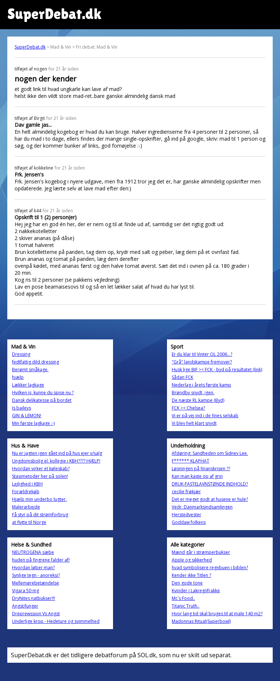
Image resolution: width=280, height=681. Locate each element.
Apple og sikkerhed (192, 560)
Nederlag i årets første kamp (201, 385)
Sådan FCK (182, 377)
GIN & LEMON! (26, 415)
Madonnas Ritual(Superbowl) (201, 621)
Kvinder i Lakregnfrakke (196, 590)
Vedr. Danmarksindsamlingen (202, 507)
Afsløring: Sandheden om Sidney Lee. (210, 453)
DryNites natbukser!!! (33, 598)
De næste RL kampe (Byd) (198, 400)
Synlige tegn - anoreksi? (36, 575)
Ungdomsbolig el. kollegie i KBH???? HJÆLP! (56, 461)
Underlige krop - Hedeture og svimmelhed (56, 621)
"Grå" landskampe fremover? (202, 362)
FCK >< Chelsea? (188, 408)
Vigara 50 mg (25, 590)
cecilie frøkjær (186, 491)
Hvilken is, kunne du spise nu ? (43, 392)
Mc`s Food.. (183, 598)
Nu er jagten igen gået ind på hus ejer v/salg (57, 453)
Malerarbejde (26, 507)
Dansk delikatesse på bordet (41, 400)
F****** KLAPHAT (190, 461)
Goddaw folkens (189, 522)
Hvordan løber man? (33, 567)
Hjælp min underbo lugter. (39, 499)
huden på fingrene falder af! (41, 560)
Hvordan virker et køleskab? (41, 468)
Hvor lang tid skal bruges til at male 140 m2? (217, 613)
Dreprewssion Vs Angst (36, 613)
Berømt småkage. (30, 369)
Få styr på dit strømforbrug (40, 514)
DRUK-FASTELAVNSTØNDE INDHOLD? (210, 484)
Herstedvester (186, 514)
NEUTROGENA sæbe (33, 552)
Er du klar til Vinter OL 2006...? (202, 354)
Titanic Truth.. (185, 606)
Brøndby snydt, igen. (193, 392)
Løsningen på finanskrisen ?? (201, 468)
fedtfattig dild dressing (35, 362)
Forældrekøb (25, 491)
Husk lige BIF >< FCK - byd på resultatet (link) (217, 369)
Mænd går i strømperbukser (201, 552)
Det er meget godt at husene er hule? (210, 499)
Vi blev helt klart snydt (194, 423)
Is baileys (21, 408)
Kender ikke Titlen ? (191, 575)
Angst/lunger (25, 606)
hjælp (18, 377)
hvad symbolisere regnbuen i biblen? (210, 567)
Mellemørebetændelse (35, 583)
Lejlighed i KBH (27, 484)
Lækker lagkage (28, 385)
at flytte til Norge (29, 522)
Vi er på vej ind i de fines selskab (205, 415)
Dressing (21, 354)
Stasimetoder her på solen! (40, 476)
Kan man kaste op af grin (197, 476)
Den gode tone (187, 583)
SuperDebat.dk (30, 47)
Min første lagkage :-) (33, 423)
